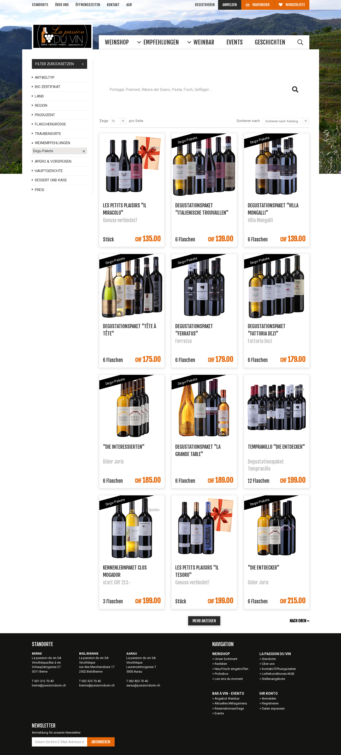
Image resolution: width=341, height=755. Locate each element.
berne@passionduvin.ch (49, 685)
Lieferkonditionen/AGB (278, 674)
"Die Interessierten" (124, 447)
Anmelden (229, 4)
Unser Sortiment (226, 659)
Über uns (62, 4)
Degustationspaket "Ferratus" (194, 329)
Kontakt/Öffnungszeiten (279, 669)
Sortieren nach (248, 121)
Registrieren (205, 4)
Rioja (166, 102)
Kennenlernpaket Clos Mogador (125, 571)
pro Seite (136, 121)
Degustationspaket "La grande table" (198, 450)
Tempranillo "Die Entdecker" (276, 447)
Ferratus (220, 102)
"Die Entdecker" (263, 568)
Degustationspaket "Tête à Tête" (129, 329)
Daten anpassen (273, 708)
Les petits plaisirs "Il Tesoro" (197, 571)
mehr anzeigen (204, 620)
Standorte (40, 4)
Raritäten (221, 664)
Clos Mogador (192, 102)
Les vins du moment (229, 679)
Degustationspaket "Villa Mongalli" (273, 208)
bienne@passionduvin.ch (97, 685)
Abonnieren (101, 741)
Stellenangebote (273, 679)
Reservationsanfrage (229, 708)
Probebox (221, 674)
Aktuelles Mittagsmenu (231, 703)
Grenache (267, 102)
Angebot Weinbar (227, 698)
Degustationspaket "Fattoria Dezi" (267, 329)
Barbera (243, 102)
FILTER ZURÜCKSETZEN (59, 64)
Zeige (103, 121)
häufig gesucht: (141, 103)
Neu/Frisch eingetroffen (231, 669)
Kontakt (113, 4)
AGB (129, 4)
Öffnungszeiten (87, 4)
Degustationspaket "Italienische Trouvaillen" (202, 208)
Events (219, 713)
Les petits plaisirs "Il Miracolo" (125, 208)
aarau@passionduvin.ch (143, 685)
